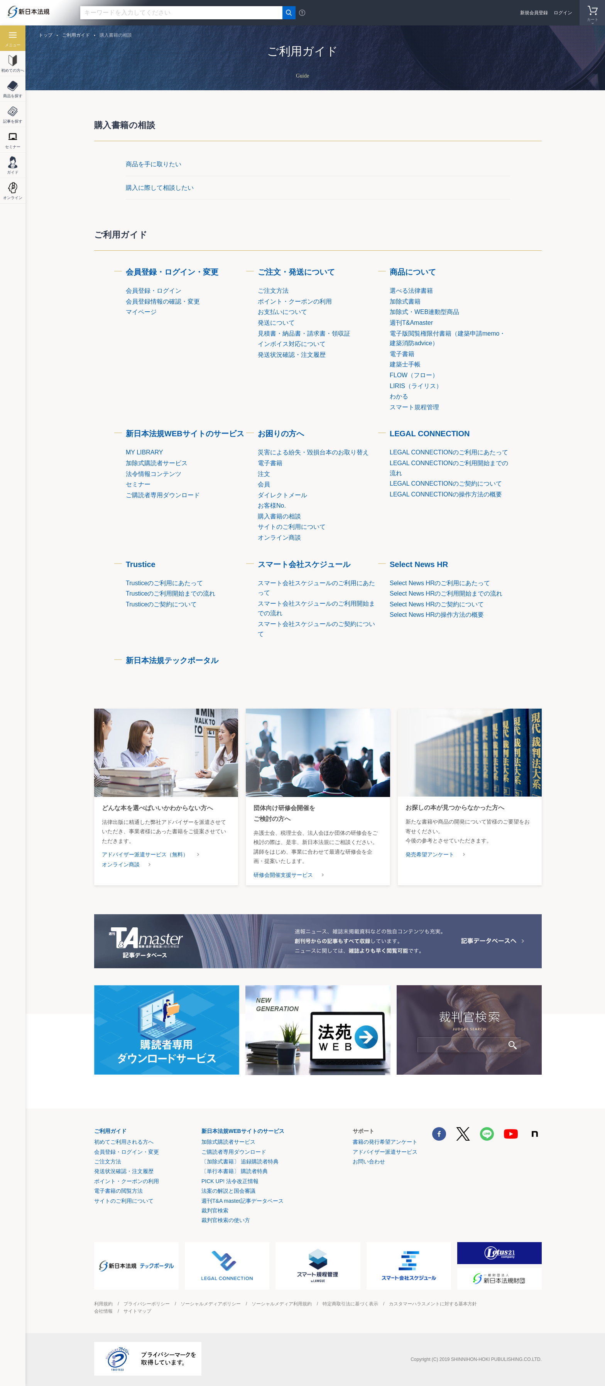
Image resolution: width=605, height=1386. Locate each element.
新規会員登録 (534, 12)
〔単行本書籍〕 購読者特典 (234, 1171)
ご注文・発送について (296, 272)
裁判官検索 (214, 1210)
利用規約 (103, 1304)
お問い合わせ (369, 1161)
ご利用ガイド (76, 35)
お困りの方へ (281, 433)
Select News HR (419, 564)
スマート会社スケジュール (304, 564)
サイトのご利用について (124, 1201)
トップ (45, 35)
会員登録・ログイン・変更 (172, 272)
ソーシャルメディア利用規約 (282, 1304)
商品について (413, 272)
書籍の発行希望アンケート (385, 1142)
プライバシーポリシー (146, 1304)
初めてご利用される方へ (124, 1142)
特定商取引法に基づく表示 (350, 1304)
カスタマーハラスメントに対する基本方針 (433, 1304)
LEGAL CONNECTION (430, 433)
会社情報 (103, 1311)
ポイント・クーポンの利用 (126, 1181)
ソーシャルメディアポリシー (211, 1304)
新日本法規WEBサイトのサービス (185, 433)
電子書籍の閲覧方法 (118, 1191)
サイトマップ (137, 1311)
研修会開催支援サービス (283, 875)
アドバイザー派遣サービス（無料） (145, 854)
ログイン (563, 12)
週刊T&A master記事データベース (242, 1201)
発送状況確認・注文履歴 (124, 1171)
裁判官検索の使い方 (225, 1220)
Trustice (140, 564)
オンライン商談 (121, 864)
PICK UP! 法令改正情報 (230, 1181)
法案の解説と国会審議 (228, 1191)
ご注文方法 (107, 1161)
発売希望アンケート (430, 854)
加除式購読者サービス (228, 1142)
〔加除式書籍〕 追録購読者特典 (240, 1161)
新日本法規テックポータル (172, 660)
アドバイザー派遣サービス (385, 1152)
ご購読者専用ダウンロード (233, 1152)
